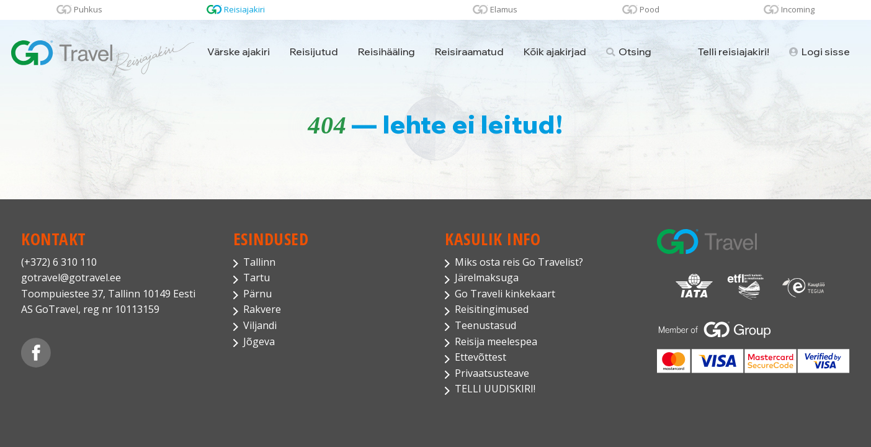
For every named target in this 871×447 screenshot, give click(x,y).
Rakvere (262, 309)
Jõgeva (259, 341)
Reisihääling (386, 51)
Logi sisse (819, 51)
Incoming (798, 9)
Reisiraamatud (469, 51)
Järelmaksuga (487, 277)
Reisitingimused (492, 309)
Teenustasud (485, 325)
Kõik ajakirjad (555, 51)
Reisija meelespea (496, 341)
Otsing (628, 51)
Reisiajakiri (244, 9)
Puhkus (88, 9)
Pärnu (257, 293)
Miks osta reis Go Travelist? (519, 262)
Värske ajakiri (238, 51)
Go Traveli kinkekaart (505, 293)
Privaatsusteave (492, 373)
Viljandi (260, 325)
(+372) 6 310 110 (59, 262)
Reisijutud (314, 51)
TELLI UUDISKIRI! (495, 388)
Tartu (256, 277)
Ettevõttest (480, 357)
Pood (649, 9)
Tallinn (259, 262)
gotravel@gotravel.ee (71, 277)
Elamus (503, 9)
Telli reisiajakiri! (733, 51)
